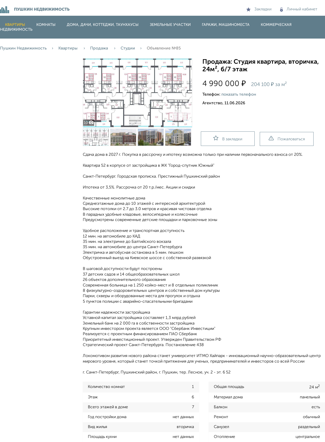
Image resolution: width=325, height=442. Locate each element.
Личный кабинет (298, 9)
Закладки (258, 9)
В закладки (227, 138)
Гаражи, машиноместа (226, 25)
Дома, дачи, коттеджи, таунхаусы (103, 25)
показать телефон (238, 95)
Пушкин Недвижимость (23, 48)
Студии (128, 48)
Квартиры (15, 25)
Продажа (99, 48)
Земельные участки (170, 25)
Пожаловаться (287, 138)
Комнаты (46, 25)
